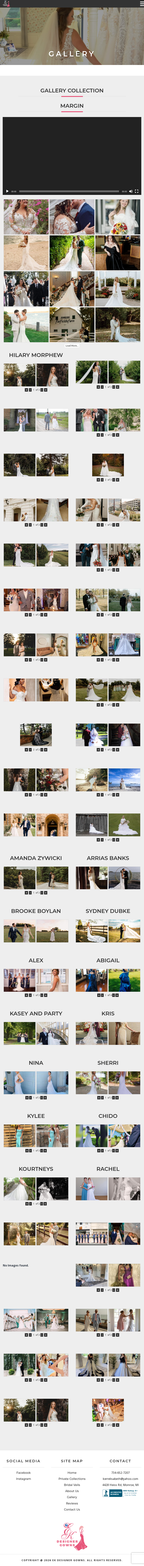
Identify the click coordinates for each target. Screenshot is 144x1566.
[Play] (7, 191)
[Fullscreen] (136, 191)
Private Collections (71, 1479)
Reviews (72, 1503)
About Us (72, 1491)
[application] (72, 156)
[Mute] (131, 191)
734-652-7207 (120, 1473)
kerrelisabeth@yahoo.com (120, 1479)
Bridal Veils (72, 1485)
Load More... (72, 346)
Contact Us (72, 1509)
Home (72, 1472)
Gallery (72, 1497)
